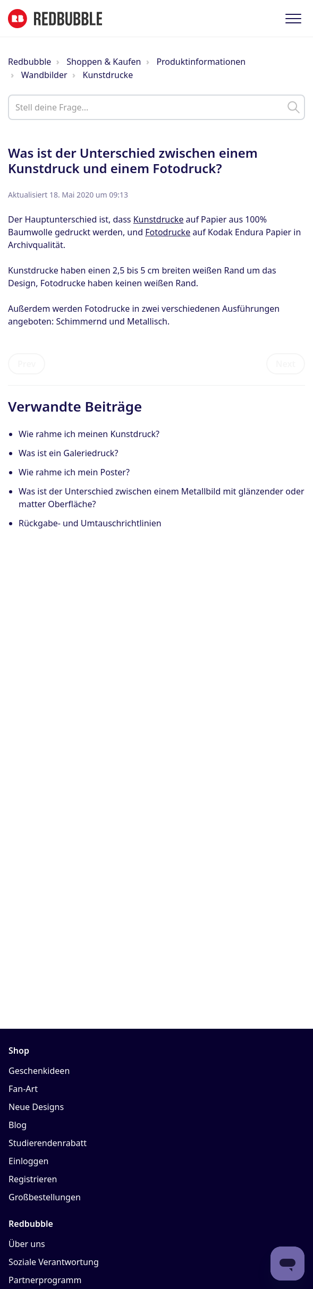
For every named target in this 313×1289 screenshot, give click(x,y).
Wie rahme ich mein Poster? (74, 472)
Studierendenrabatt (48, 1143)
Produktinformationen (201, 61)
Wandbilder (44, 75)
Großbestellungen (45, 1197)
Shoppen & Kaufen (103, 61)
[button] (293, 18)
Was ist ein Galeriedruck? (68, 453)
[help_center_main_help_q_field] (156, 107)
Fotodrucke (167, 232)
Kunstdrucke (107, 75)
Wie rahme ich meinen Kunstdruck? (89, 434)
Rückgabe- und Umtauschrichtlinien (90, 523)
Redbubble (29, 61)
